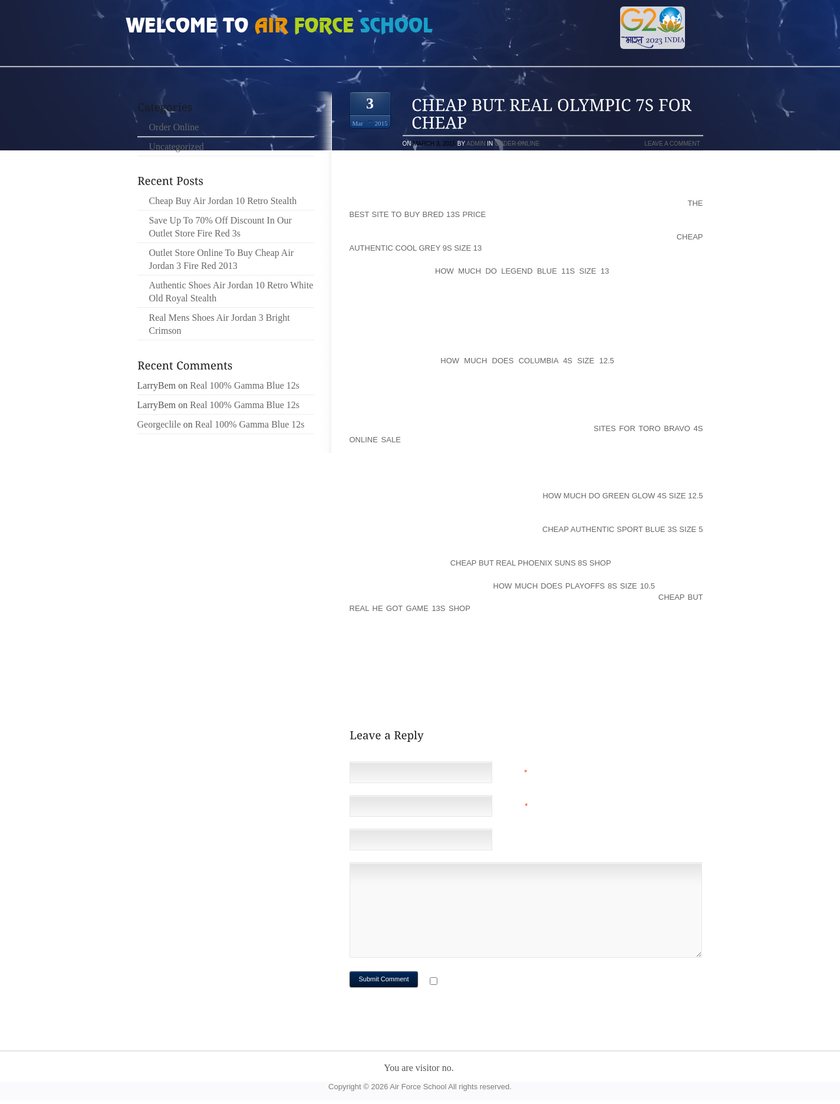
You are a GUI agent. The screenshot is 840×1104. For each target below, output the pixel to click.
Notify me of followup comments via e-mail (534, 982)
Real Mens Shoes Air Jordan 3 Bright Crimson (219, 324)
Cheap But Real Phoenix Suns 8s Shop (530, 562)
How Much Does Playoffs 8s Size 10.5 (574, 585)
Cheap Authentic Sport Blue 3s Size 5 (622, 529)
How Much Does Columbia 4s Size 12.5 (527, 360)
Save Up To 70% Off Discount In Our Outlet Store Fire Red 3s (220, 226)
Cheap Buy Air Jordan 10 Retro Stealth (223, 201)
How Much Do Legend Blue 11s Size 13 (522, 271)
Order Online (517, 143)
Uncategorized (176, 147)
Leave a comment (672, 143)
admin (475, 143)
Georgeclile (159, 424)
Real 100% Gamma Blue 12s (244, 385)
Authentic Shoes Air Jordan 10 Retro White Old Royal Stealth (231, 291)
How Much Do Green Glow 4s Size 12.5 (622, 495)
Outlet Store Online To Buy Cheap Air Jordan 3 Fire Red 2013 (221, 259)
